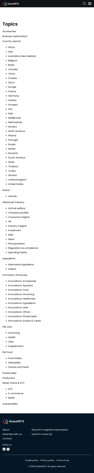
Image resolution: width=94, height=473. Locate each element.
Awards (12, 196)
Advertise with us (12, 434)
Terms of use (62, 460)
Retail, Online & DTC (14, 382)
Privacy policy (47, 460)
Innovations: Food (18, 289)
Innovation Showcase (15, 275)
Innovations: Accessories (22, 281)
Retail (11, 397)
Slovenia (13, 153)
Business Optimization (15, 36)
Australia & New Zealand (22, 56)
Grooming (14, 332)
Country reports (12, 41)
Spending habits (17, 252)
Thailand (13, 166)
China (11, 73)
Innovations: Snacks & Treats (24, 320)
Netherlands (15, 122)
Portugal (13, 139)
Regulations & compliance (23, 248)
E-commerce (15, 393)
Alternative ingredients (21, 264)
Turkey (12, 170)
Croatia (12, 78)
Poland (12, 135)
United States (15, 184)
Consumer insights (19, 217)
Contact (7, 438)
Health (12, 337)
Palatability (14, 362)
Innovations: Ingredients (22, 303)
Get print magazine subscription (50, 429)
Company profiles (18, 212)
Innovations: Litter (18, 307)
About (6, 429)
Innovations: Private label (22, 316)
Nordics (12, 126)
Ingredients (9, 258)
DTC (10, 389)
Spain (11, 162)
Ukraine (12, 175)
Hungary (13, 104)
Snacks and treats (18, 367)
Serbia (11, 148)
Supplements (15, 346)
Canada (13, 69)
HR (9, 221)
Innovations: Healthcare (21, 298)
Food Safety (15, 358)
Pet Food (7, 352)
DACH (11, 82)
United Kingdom (17, 179)
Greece (12, 100)
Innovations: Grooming (21, 294)
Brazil (11, 64)
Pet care (7, 326)
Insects (12, 268)
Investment (14, 230)
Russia (11, 144)
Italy (10, 113)
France (12, 91)
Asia (10, 51)
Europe (12, 87)
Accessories (9, 31)
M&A (10, 234)
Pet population (16, 243)
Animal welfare (16, 208)
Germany (13, 95)
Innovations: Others (19, 311)
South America (16, 157)
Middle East (14, 117)
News (11, 239)
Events (6, 190)
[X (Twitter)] (8, 449)
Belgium (12, 60)
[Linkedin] (4, 449)
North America (16, 131)
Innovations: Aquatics (20, 285)
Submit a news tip (42, 434)
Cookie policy (31, 460)
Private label (9, 373)
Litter (11, 341)
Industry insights (17, 225)
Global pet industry (13, 202)
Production (9, 378)
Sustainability (10, 403)
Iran (10, 109)
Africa (11, 47)
